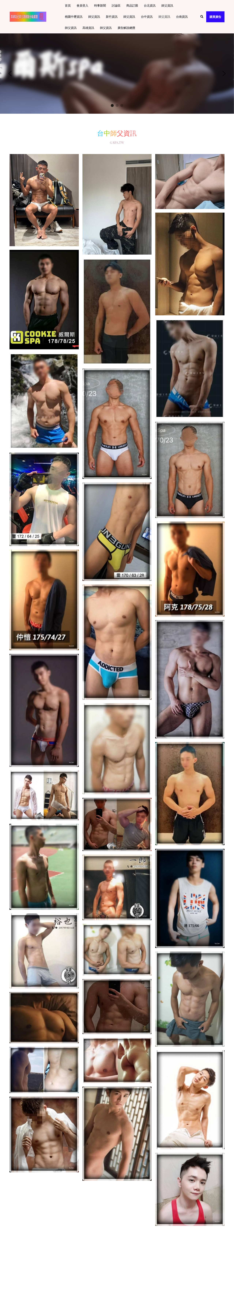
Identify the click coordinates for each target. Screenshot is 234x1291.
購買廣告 (215, 17)
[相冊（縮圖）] (44, 200)
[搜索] (201, 16)
